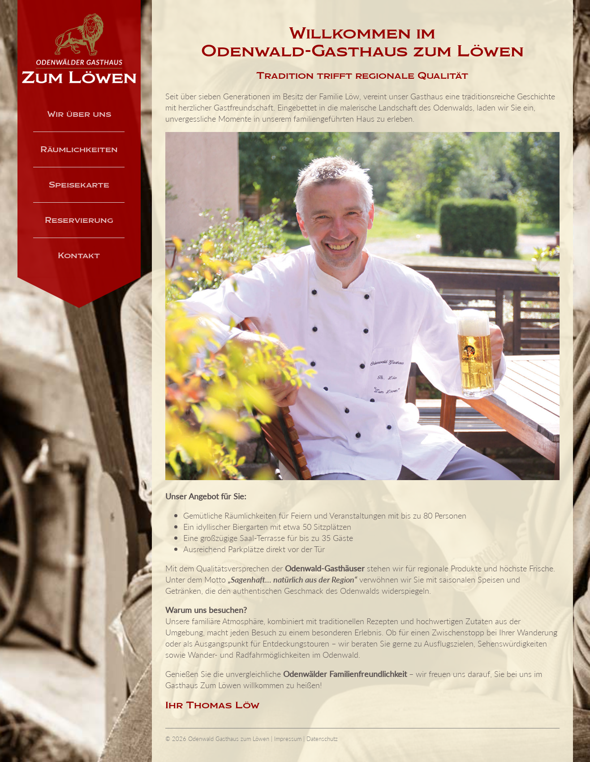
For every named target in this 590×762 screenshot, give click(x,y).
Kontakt (79, 255)
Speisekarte (79, 185)
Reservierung (79, 220)
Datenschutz (322, 738)
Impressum (287, 738)
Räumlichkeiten (79, 149)
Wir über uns (79, 114)
